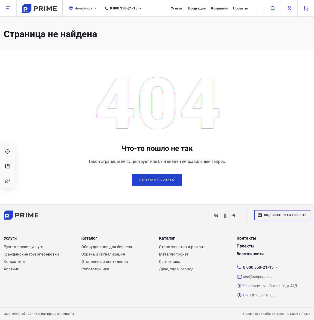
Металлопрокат (173, 254)
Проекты (240, 8)
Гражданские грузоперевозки (31, 254)
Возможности (250, 253)
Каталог (89, 238)
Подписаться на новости (282, 215)
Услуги (176, 8)
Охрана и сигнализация (103, 254)
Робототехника (95, 269)
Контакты (246, 238)
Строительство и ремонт (182, 246)
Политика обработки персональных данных (276, 314)
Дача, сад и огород (176, 269)
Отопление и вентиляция (104, 261)
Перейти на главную (156, 179)
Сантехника (169, 261)
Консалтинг (14, 261)
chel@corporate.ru (258, 276)
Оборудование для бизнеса (106, 246)
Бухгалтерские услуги (23, 246)
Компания (219, 8)
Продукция (197, 8)
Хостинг (11, 269)
